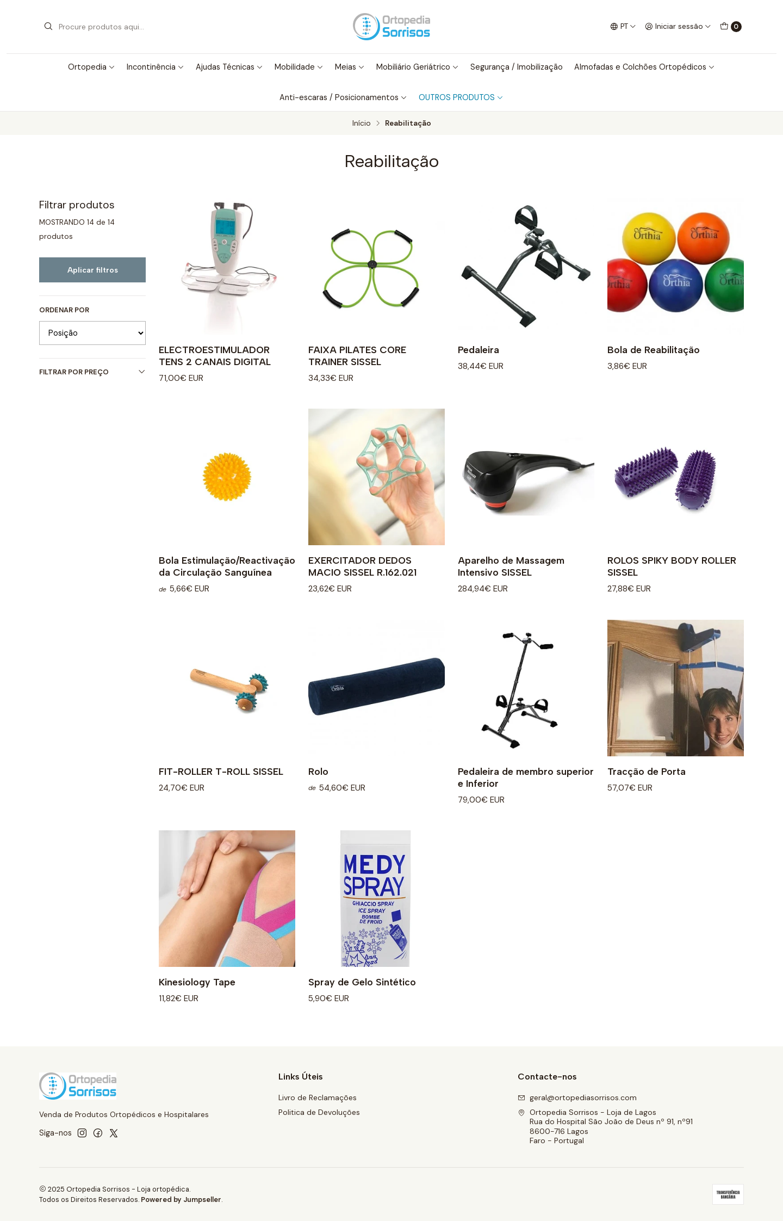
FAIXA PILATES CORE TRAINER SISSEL (357, 355)
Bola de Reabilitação (653, 349)
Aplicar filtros (92, 270)
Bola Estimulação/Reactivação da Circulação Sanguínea (227, 579)
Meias (350, 67)
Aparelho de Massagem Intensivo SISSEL (511, 579)
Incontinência (155, 67)
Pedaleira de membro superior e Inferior (526, 790)
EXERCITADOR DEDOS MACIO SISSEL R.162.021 (362, 579)
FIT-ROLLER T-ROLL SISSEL (221, 784)
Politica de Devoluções (319, 1112)
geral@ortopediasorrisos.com (577, 1097)
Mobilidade (299, 67)
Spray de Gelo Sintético (362, 995)
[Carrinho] (731, 26)
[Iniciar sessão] (678, 26)
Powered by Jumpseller (181, 1199)
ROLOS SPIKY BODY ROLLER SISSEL (671, 579)
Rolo (318, 784)
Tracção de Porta (646, 784)
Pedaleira (478, 349)
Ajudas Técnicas (229, 67)
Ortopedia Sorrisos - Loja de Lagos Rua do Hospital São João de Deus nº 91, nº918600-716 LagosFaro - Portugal (605, 1126)
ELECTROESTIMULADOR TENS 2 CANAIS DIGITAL (215, 355)
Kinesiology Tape (197, 995)
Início (361, 123)
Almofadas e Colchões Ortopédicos (644, 67)
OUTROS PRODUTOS (461, 97)
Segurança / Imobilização (516, 67)
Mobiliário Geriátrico (417, 67)
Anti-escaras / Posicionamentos (343, 97)
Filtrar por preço (92, 372)
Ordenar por (64, 310)
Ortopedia (91, 67)
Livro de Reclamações (317, 1097)
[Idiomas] (623, 26)
